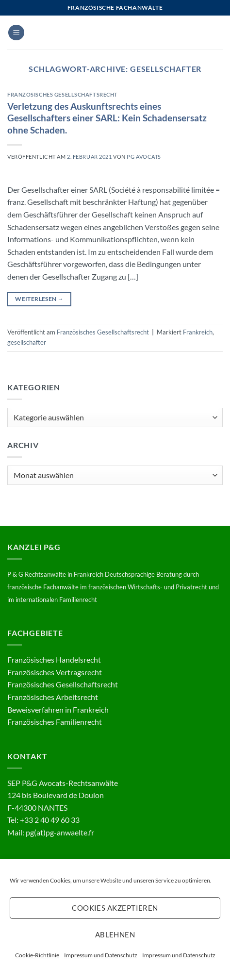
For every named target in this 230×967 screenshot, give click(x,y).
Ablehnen (115, 934)
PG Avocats (144, 156)
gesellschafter (26, 342)
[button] (16, 33)
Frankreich (198, 332)
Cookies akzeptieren (115, 907)
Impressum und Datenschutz (100, 955)
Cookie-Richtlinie (37, 955)
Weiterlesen (39, 298)
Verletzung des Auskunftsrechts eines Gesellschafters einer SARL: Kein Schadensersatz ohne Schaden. (107, 118)
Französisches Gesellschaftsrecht (62, 94)
